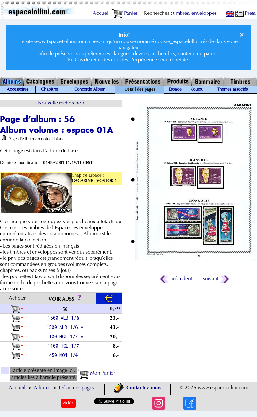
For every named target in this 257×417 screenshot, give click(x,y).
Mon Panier (96, 373)
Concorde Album (89, 89)
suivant (216, 279)
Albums (42, 388)
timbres (181, 13)
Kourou (197, 89)
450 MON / (65, 355)
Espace (175, 89)
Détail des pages (76, 388)
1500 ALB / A (65, 327)
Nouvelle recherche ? (61, 103)
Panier (124, 13)
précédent (176, 279)
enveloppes (204, 13)
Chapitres (49, 89)
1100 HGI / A (65, 336)
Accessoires (17, 89)
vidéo (68, 403)
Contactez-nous (137, 388)
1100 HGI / (65, 346)
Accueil (101, 13)
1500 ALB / (65, 318)
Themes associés (232, 89)
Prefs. (245, 13)
